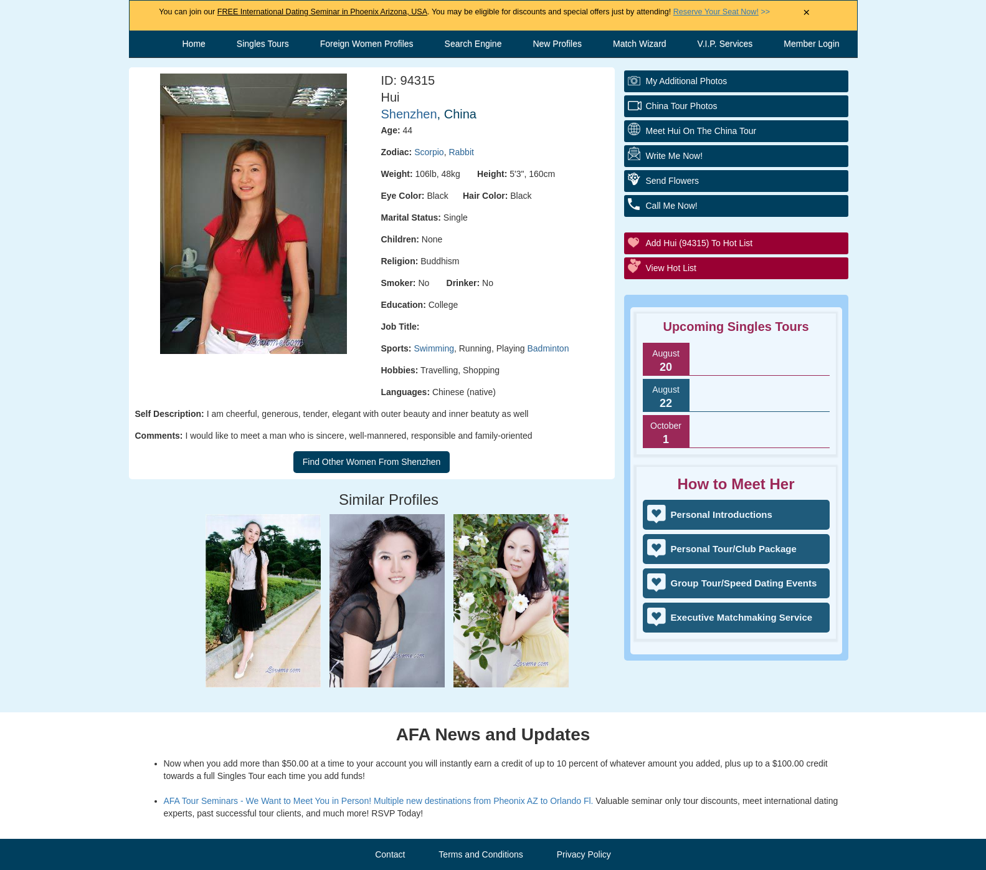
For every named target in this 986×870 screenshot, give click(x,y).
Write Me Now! (674, 156)
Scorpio (428, 152)
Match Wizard (639, 44)
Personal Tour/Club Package (734, 548)
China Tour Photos (682, 106)
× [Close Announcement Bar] (806, 13)
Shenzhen (409, 114)
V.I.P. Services (725, 44)
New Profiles (557, 44)
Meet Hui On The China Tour (701, 131)
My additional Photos (687, 81)
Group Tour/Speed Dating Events (744, 583)
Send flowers (672, 181)
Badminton (548, 348)
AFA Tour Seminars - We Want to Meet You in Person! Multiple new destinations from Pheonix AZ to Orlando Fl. (379, 801)
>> (721, 11)
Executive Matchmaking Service (742, 617)
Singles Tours (263, 44)
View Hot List (671, 268)
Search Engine (473, 44)
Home (194, 44)
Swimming (434, 348)
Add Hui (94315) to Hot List (699, 243)
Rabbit (460, 152)
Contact (390, 854)
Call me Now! (672, 206)
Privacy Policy (584, 854)
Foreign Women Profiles (367, 44)
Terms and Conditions (480, 854)
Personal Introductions (721, 514)
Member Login (812, 44)
